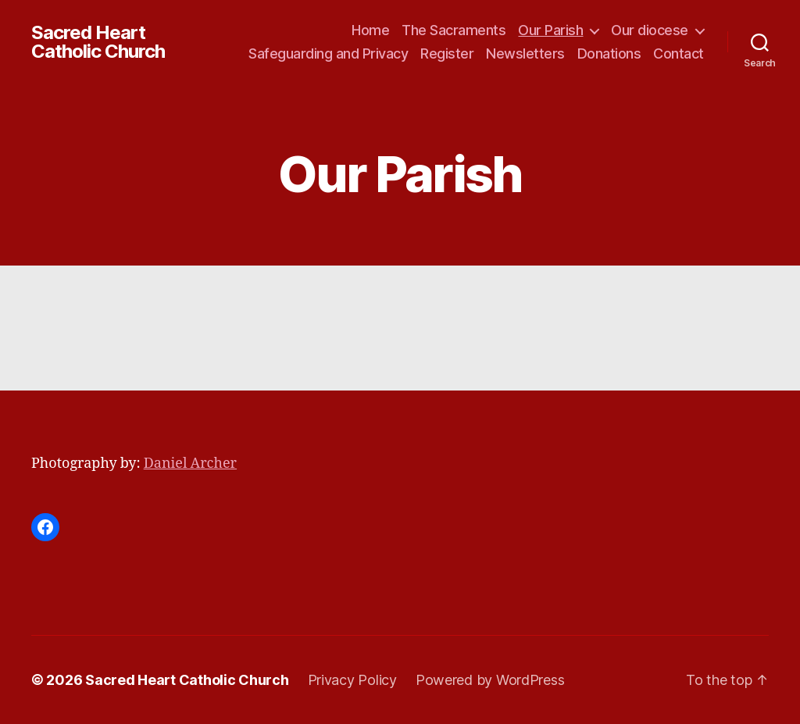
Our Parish (550, 30)
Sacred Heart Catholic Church (98, 42)
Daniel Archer (190, 464)
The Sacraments (453, 30)
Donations (609, 53)
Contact (678, 53)
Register (446, 53)
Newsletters (525, 53)
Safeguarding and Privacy (328, 53)
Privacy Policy (352, 680)
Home (370, 30)
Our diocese (649, 30)
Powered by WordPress (490, 680)
